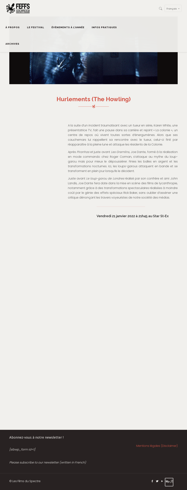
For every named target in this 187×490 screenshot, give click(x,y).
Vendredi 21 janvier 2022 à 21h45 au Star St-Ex (133, 216)
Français (173, 8)
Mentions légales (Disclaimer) (157, 446)
